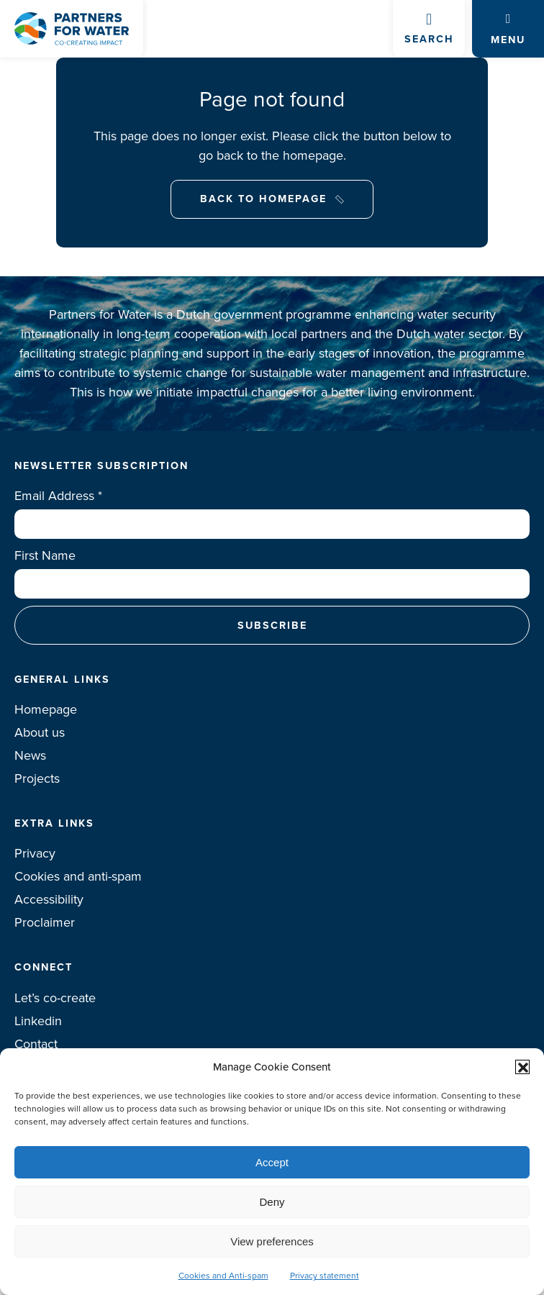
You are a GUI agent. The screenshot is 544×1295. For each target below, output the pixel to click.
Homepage (45, 709)
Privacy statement (324, 1275)
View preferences (272, 1241)
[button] (522, 1067)
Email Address (58, 495)
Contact (36, 1044)
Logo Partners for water (71, 28)
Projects (37, 778)
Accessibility (48, 899)
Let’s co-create (55, 998)
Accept (272, 1162)
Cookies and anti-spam (78, 876)
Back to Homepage (263, 198)
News (30, 755)
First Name (45, 555)
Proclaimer (44, 922)
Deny (271, 1202)
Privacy (34, 853)
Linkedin (38, 1021)
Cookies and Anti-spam (223, 1275)
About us (39, 732)
